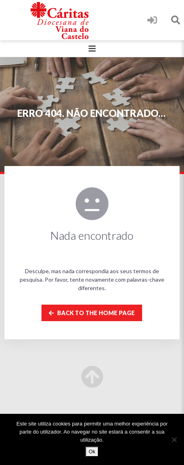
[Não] (174, 440)
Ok (92, 451)
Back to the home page (92, 312)
